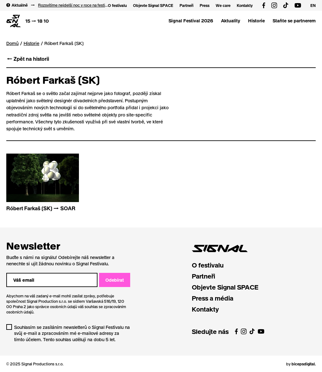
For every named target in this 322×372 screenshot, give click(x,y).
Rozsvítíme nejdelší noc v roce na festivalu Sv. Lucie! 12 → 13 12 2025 (73, 5)
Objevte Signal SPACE (153, 5)
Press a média (212, 298)
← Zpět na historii (27, 59)
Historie (256, 20)
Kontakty (245, 5)
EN (313, 5)
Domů (12, 43)
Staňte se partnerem (294, 20)
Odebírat (114, 280)
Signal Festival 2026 (191, 20)
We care (223, 5)
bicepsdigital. (303, 364)
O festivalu (117, 5)
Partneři (186, 5)
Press (204, 5)
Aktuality (230, 20)
